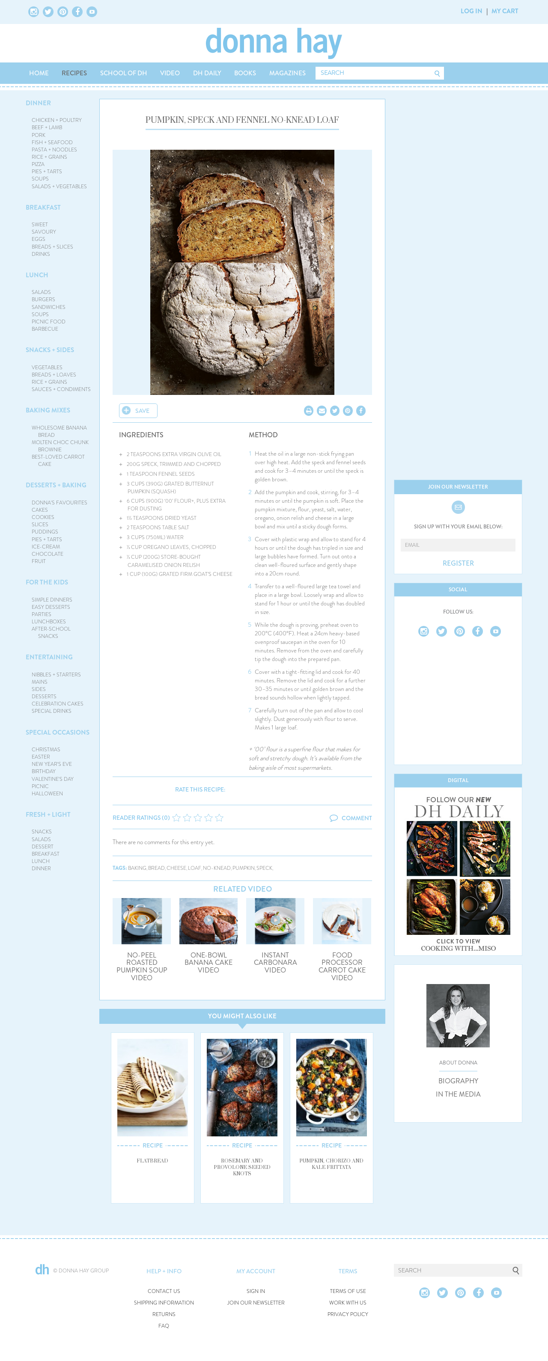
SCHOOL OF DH (123, 73)
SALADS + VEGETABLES (59, 186)
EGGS (38, 239)
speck (264, 868)
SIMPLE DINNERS (52, 600)
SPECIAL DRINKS (51, 711)
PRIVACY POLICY (348, 1314)
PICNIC (40, 786)
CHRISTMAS (46, 749)
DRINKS (41, 254)
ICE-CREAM (46, 547)
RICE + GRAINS (49, 157)
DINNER (38, 103)
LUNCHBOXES (49, 622)
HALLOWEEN (47, 794)
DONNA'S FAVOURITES (59, 503)
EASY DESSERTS (51, 607)
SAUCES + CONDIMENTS (61, 389)
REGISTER (458, 563)
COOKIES (43, 517)
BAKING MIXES (48, 410)
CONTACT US (164, 1291)
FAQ (163, 1326)
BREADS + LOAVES (54, 375)
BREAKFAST (43, 207)
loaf (194, 868)
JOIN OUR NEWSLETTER (256, 1303)
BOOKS (245, 73)
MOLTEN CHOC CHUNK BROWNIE (60, 446)
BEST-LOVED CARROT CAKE (58, 460)
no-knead (217, 868)
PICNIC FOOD (49, 322)
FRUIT (39, 561)
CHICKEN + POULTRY (57, 120)
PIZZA (38, 164)
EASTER (41, 757)
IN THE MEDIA (458, 1094)
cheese (176, 868)
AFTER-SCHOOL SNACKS (51, 632)
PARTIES (41, 614)
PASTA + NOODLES (54, 150)
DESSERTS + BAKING (56, 485)
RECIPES (74, 73)
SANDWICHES (49, 307)
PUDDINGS (45, 532)
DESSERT (43, 847)
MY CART (504, 11)
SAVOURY (44, 232)
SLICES (40, 524)
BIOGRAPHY (458, 1081)
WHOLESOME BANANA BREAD (59, 431)
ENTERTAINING (49, 657)
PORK (38, 135)
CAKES (40, 510)
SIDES (39, 689)
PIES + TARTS (47, 171)
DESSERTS (44, 696)
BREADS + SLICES (52, 247)
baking (137, 868)
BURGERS (43, 299)
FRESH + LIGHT (48, 814)
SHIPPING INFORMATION (164, 1303)
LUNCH (37, 275)
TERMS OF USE (348, 1291)
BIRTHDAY (44, 771)
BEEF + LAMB (47, 127)
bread (156, 868)
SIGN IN (256, 1291)
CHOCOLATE (47, 554)
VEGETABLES (47, 367)
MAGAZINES (287, 73)
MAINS (40, 682)
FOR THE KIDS (47, 582)
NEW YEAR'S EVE (52, 764)
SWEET (40, 224)
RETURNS (164, 1314)
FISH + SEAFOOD (52, 142)
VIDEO (170, 73)
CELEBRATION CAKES (57, 704)
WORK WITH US (347, 1303)
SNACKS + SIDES (50, 350)
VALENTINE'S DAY (53, 779)
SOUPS (40, 179)
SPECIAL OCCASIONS (57, 732)
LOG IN (471, 11)
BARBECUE (45, 329)
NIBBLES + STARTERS (56, 675)
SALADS (41, 292)
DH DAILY (207, 73)
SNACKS (42, 832)
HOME (39, 73)
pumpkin (243, 868)
